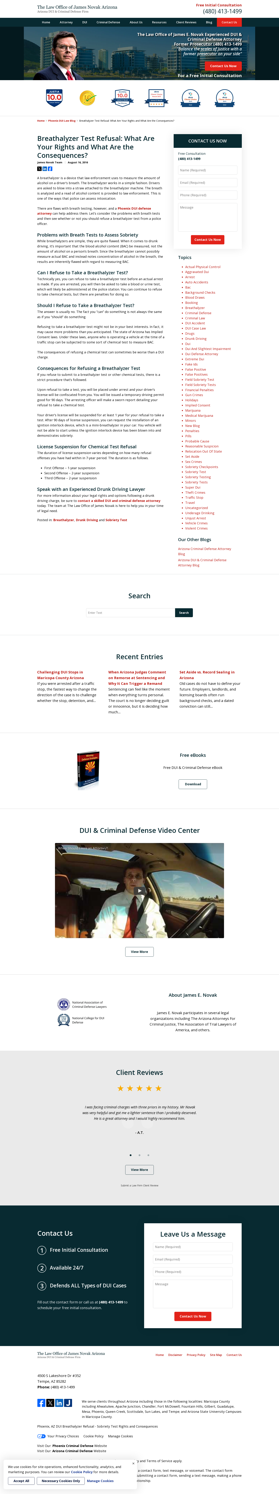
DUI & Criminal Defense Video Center (139, 830)
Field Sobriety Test (199, 379)
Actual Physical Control (202, 267)
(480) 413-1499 (222, 11)
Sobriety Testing (198, 477)
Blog (209, 22)
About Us (136, 22)
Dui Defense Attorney (201, 354)
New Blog (192, 426)
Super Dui (192, 487)
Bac (188, 287)
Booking (191, 302)
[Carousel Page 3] (148, 1155)
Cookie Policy (93, 1436)
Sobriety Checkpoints (201, 467)
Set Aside (192, 456)
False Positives (196, 374)
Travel (190, 502)
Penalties (192, 431)
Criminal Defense (108, 22)
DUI (84, 22)
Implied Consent (197, 405)
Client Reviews (186, 22)
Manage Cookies (120, 1436)
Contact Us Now (223, 66)
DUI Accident (195, 323)
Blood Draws (195, 297)
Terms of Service (159, 1461)
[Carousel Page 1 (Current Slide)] (130, 1155)
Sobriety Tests (196, 482)
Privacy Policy (196, 1355)
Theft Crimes (195, 492)
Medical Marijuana (199, 415)
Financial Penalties (199, 390)
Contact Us (229, 22)
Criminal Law (195, 318)
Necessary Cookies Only (61, 1481)
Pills (188, 436)
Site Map (216, 1355)
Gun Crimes (194, 395)
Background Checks (200, 292)
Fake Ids (191, 364)
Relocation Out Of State (203, 451)
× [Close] (133, 1463)
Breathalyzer (63, 520)
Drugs (189, 333)
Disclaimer (175, 1355)
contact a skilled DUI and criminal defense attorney (119, 501)
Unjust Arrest (195, 518)
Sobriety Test (116, 520)
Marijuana (193, 410)
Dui (187, 344)
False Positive (195, 369)
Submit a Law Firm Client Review (139, 1185)
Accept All (21, 1481)
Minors (190, 420)
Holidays (191, 400)
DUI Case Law (195, 328)
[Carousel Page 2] (139, 1155)
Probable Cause (197, 441)
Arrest (190, 277)
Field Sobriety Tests (200, 385)
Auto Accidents (196, 282)
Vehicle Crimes (196, 523)
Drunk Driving (87, 520)
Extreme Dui (194, 359)
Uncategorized (196, 508)
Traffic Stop (194, 497)
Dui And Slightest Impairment (208, 349)
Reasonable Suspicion (202, 446)
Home (46, 22)
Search (184, 613)
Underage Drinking (199, 513)
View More (139, 952)
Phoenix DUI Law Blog (62, 120)
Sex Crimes (193, 462)
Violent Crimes (196, 528)
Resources (159, 22)
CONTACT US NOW (207, 141)
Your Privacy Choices (58, 1436)
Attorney (66, 22)
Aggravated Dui (197, 272)
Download (193, 784)
